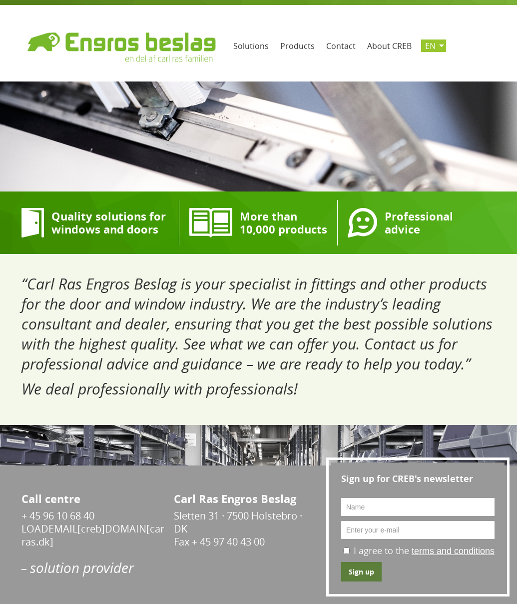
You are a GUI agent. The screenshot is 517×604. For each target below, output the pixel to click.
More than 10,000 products (283, 223)
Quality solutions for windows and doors (108, 223)
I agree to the (424, 550)
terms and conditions (453, 551)
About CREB (389, 46)
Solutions (251, 46)
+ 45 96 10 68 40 (57, 515)
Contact (341, 46)
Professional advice (419, 223)
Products (297, 46)
